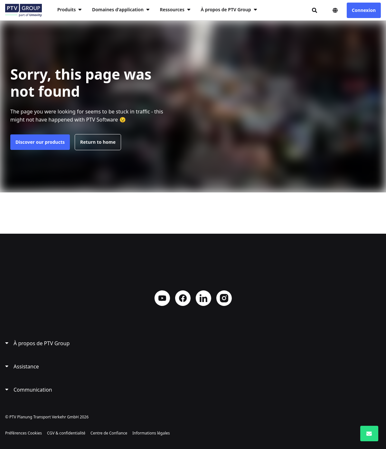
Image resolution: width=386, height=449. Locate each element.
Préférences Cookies (23, 433)
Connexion (364, 10)
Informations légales (151, 433)
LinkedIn (203, 298)
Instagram (224, 298)
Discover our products (40, 142)
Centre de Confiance (108, 433)
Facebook (183, 298)
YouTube (162, 298)
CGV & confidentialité (66, 433)
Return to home (98, 142)
